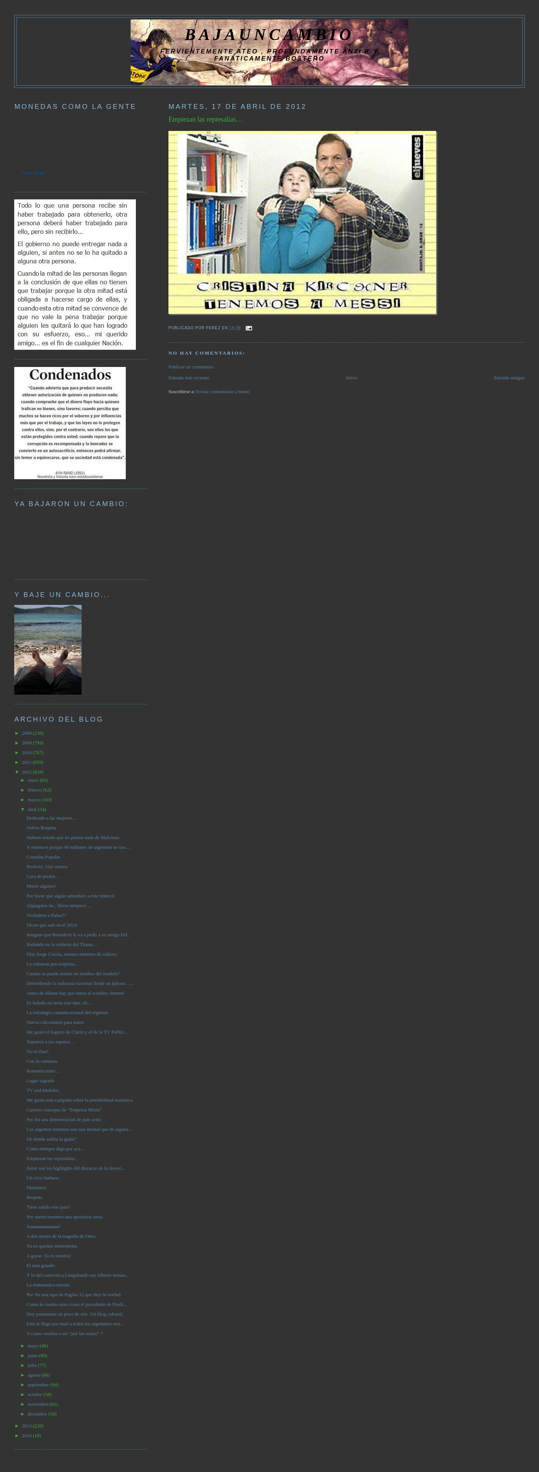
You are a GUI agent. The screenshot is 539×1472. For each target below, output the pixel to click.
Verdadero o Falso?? (46, 915)
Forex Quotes (33, 173)
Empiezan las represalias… (205, 119)
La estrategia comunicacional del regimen (67, 1012)
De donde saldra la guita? (51, 1139)
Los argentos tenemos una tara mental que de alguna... (79, 1129)
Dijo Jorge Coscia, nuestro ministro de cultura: (72, 954)
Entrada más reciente (188, 377)
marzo (34, 799)
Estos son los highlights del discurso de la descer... (76, 1168)
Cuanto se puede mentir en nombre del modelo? (73, 973)
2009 (27, 743)
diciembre (38, 1414)
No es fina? (38, 1051)
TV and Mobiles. (43, 1090)
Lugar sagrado (41, 1080)
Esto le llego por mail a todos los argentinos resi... (75, 1323)
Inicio (351, 377)
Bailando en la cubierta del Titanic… (62, 944)
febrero (35, 790)
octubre (35, 1394)
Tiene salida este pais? (48, 1207)
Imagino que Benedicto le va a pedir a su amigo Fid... (79, 934)
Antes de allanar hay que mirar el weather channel (75, 993)
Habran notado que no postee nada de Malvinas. (73, 837)
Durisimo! (36, 1187)
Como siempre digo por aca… (56, 1148)
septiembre (39, 1384)
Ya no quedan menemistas (52, 1246)
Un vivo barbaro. (43, 1178)
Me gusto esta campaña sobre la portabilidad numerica (80, 1100)
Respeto (34, 1197)
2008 (27, 733)
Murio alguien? (42, 886)
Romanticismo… (43, 1071)
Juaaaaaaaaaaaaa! (44, 1226)
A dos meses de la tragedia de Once (61, 1236)
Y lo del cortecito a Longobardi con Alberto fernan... (78, 1275)
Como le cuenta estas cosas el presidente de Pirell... (77, 1304)
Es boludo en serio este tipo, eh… (59, 1003)
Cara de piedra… (43, 876)
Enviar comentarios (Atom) (223, 391)
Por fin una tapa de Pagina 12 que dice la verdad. (74, 1294)
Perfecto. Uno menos (47, 866)
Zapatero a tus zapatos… (51, 1041)
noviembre (39, 1404)
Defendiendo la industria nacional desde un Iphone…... (80, 983)
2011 (27, 762)
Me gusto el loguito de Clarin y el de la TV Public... (77, 1032)
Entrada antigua (509, 377)
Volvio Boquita (41, 827)
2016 (27, 1435)
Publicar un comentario (191, 367)
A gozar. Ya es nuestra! (49, 1255)
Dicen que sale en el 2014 (52, 925)
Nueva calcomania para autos (55, 1022)
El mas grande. (41, 1265)
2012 (27, 772)
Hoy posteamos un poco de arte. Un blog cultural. (75, 1314)
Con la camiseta (42, 1061)
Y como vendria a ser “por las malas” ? (65, 1333)
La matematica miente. (49, 1285)
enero (34, 780)
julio (33, 1365)
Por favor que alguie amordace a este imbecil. (71, 896)
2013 (27, 1426)
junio (33, 1355)
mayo (34, 1346)
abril (33, 809)
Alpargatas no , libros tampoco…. (59, 905)
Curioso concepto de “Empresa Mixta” (64, 1110)
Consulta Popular (43, 857)
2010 (27, 752)
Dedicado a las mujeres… (52, 818)
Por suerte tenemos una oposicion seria (65, 1216)
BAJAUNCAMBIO (269, 34)
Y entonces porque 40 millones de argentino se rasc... (78, 847)
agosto (35, 1375)
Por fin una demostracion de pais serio (64, 1119)
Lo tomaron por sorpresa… (53, 964)
